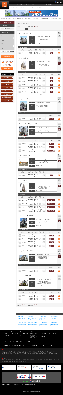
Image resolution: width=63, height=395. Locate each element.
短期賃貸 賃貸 (53, 318)
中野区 (50, 359)
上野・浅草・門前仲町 (52, 353)
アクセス (9, 341)
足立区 (17, 361)
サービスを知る (6, 335)
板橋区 (3, 361)
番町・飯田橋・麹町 (24, 351)
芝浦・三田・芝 (34, 352)
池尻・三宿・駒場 (28, 353)
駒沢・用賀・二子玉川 (19, 353)
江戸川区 (24, 361)
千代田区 (20, 359)
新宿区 (13, 359)
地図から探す (33, 337)
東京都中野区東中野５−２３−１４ (43, 319)
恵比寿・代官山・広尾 (42, 351)
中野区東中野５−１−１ (33, 316)
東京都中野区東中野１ (54, 316)
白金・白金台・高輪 (33, 351)
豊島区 (54, 359)
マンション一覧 (15, 333)
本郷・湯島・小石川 (26, 352)
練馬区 (10, 361)
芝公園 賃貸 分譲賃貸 (54, 325)
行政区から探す (33, 335)
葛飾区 (20, 361)
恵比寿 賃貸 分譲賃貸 (32, 325)
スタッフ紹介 (15, 341)
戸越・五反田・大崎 (50, 352)
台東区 (43, 359)
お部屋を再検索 (6, 56)
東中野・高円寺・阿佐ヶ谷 (37, 353)
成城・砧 (45, 353)
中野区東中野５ (20, 316)
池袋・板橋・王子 (5, 354)
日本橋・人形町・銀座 (16, 352)
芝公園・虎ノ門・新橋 (15, 351)
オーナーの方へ (43, 337)
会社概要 (4, 341)
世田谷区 (32, 359)
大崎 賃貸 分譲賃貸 (33, 322)
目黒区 (24, 359)
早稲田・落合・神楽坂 (6, 352)
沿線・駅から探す (33, 336)
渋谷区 (6, 359)
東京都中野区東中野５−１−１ (32, 319)
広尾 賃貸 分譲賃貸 (43, 322)
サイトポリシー (26, 345)
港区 (3, 359)
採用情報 (21, 341)
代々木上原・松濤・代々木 (53, 351)
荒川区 (13, 361)
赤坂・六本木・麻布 (6, 351)
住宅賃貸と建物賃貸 (54, 322)
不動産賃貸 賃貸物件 (22, 324)
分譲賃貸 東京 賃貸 (22, 322)
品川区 (28, 359)
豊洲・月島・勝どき (42, 352)
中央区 (9, 359)
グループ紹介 (27, 341)
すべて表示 (40, 94)
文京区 (16, 359)
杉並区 (57, 359)
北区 (7, 361)
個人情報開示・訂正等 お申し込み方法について (12, 345)
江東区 (39, 359)
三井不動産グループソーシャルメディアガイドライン (41, 345)
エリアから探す (33, 333)
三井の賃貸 (4, 5)
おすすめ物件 (42, 336)
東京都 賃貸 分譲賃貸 (43, 325)
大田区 (36, 359)
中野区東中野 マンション (22, 319)
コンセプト (5, 333)
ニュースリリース (52, 333)
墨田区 (46, 359)
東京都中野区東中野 (43, 316)
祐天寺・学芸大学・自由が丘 (8, 353)
